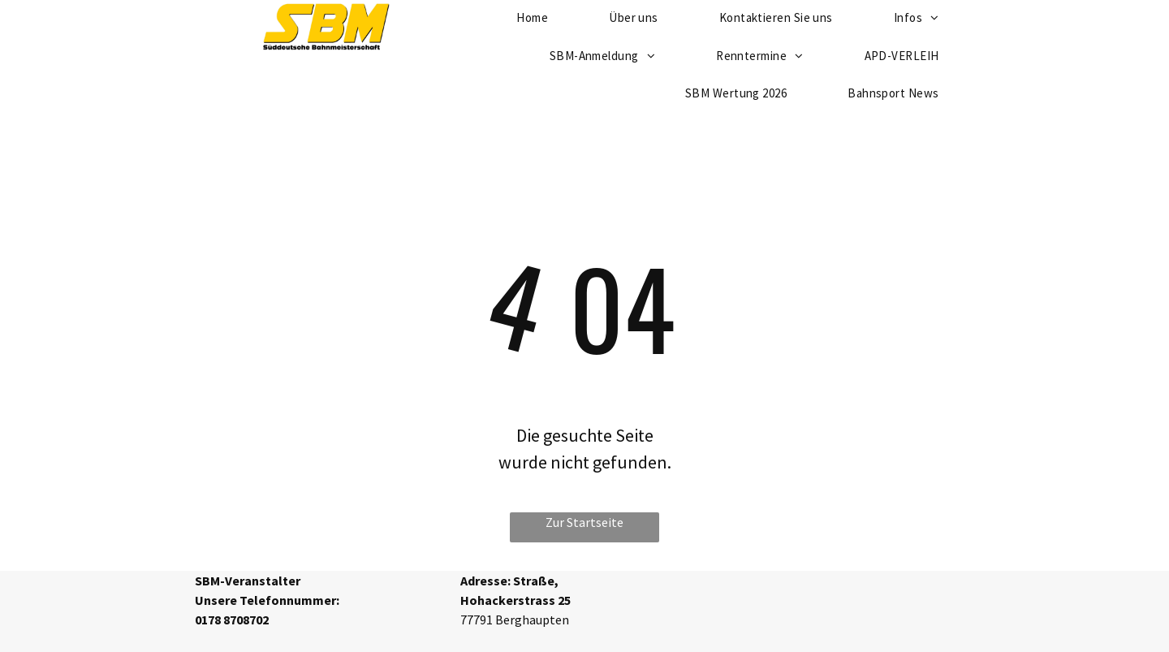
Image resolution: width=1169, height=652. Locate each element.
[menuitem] (608, 56)
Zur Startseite (584, 522)
